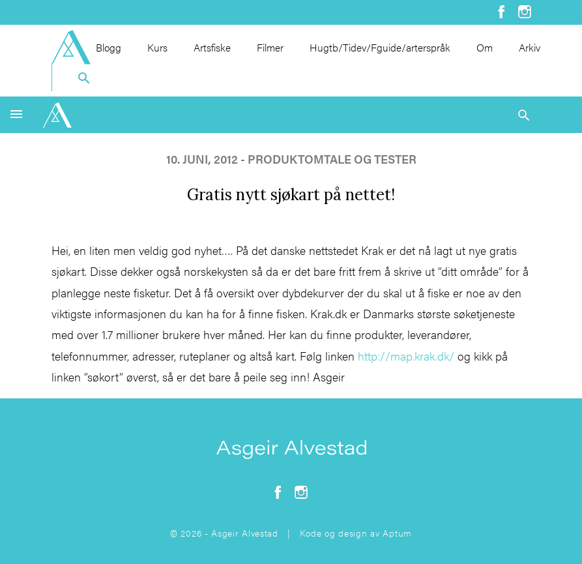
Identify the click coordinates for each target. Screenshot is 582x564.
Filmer (270, 47)
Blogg (108, 47)
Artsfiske (212, 47)
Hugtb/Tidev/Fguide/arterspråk (380, 47)
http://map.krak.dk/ (406, 356)
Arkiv (529, 47)
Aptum (397, 532)
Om (484, 47)
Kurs (157, 47)
